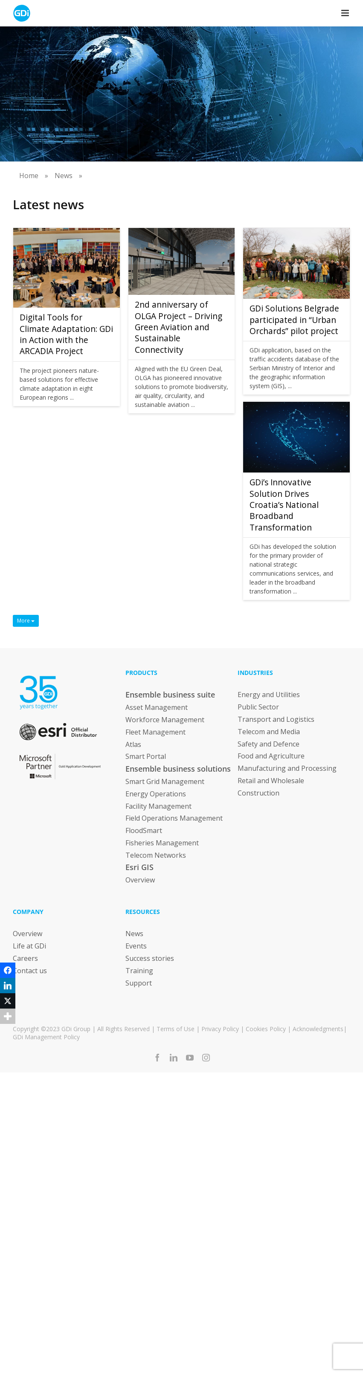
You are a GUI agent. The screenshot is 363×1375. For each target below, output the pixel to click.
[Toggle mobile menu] (345, 13)
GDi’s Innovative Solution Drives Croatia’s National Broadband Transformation (284, 505)
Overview (140, 880)
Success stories (149, 958)
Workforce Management (164, 719)
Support (138, 982)
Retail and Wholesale (271, 780)
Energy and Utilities (269, 694)
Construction (258, 793)
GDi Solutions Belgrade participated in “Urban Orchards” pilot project (294, 320)
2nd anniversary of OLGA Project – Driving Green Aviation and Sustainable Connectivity (178, 327)
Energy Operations (155, 793)
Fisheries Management (162, 842)
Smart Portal (145, 756)
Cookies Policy (266, 1028)
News (64, 175)
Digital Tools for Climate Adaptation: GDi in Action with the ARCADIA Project (66, 334)
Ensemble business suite (170, 694)
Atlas (133, 744)
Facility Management (158, 805)
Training (139, 970)
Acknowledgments (318, 1028)
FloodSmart (143, 830)
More (26, 620)
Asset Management (156, 707)
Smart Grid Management (164, 781)
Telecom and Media (269, 731)
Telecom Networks (155, 855)
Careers (25, 958)
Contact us (30, 970)
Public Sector (258, 707)
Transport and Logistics (276, 719)
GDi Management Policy (46, 1037)
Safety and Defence (268, 743)
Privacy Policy (220, 1028)
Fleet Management (155, 732)
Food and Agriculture (271, 756)
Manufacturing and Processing (287, 768)
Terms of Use (176, 1028)
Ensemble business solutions (178, 769)
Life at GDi (29, 946)
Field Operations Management (174, 818)
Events (136, 946)
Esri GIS (139, 867)
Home (28, 175)
